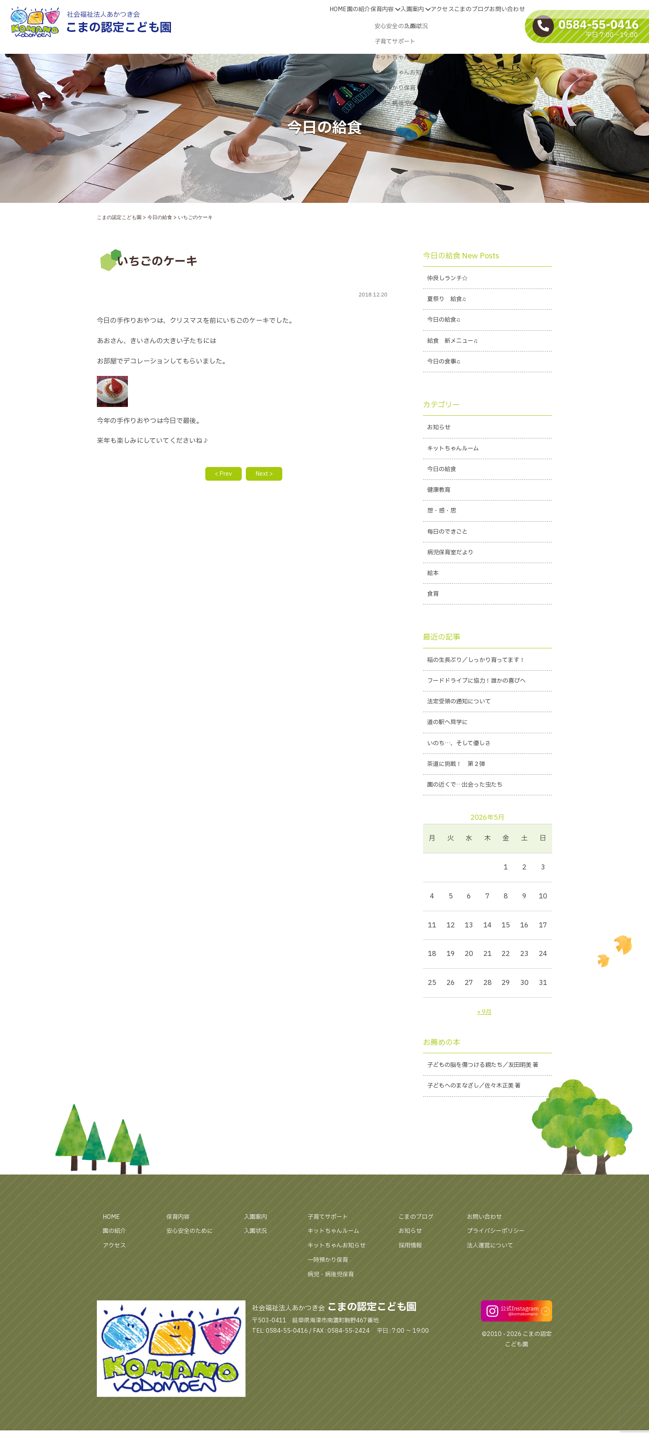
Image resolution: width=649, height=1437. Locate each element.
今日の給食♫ (446, 324)
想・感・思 (443, 525)
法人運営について (493, 1291)
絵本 (433, 592)
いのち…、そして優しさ (463, 770)
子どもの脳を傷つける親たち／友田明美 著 (486, 1103)
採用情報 (412, 1291)
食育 (433, 614)
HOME (261, 26)
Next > (267, 474)
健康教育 (440, 503)
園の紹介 (292, 26)
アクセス (411, 26)
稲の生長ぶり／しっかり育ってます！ (483, 681)
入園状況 (257, 1277)
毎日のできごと (450, 547)
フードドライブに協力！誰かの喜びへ (483, 704)
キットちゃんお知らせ (341, 1291)
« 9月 (484, 1043)
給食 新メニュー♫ (456, 346)
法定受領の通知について (463, 726)
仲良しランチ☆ (450, 279)
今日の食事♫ (446, 368)
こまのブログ (453, 26)
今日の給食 (443, 480)
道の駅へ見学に (450, 748)
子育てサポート (331, 1263)
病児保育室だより (453, 569)
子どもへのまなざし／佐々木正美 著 (480, 1131)
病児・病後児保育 (334, 1320)
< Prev (220, 474)
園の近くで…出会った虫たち (470, 815)
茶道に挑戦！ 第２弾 (460, 793)
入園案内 (373, 26)
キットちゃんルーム (456, 458)
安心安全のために (192, 1277)
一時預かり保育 (331, 1306)
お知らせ (440, 435)
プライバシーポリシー (500, 1277)
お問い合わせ (501, 26)
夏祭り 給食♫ (449, 301)
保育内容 (331, 26)
